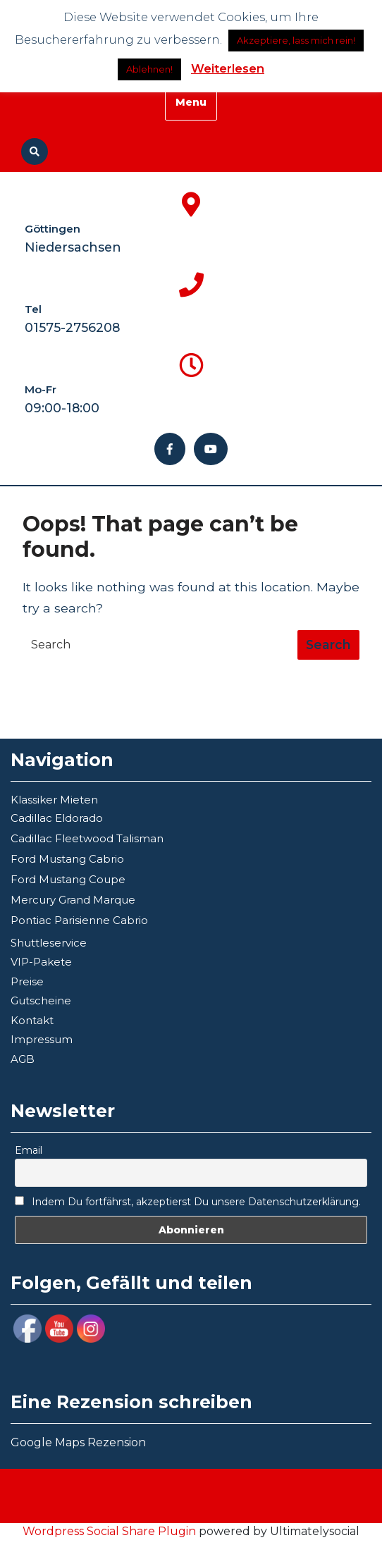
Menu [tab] (191, 102)
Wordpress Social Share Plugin (111, 1531)
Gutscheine (41, 1000)
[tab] (328, 645)
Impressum (42, 1039)
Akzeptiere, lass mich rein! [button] (296, 40)
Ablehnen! (149, 69)
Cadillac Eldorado (57, 818)
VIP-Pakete (41, 961)
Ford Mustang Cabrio (67, 859)
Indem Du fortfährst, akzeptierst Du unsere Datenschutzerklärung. (188, 1201)
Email (28, 1150)
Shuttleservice (49, 942)
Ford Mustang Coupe (68, 879)
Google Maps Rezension (78, 1442)
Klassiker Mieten (54, 799)
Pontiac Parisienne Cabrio (79, 920)
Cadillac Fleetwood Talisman (87, 838)
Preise (27, 981)
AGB (23, 1059)
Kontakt (32, 1020)
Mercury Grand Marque (73, 899)
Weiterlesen (227, 68)
